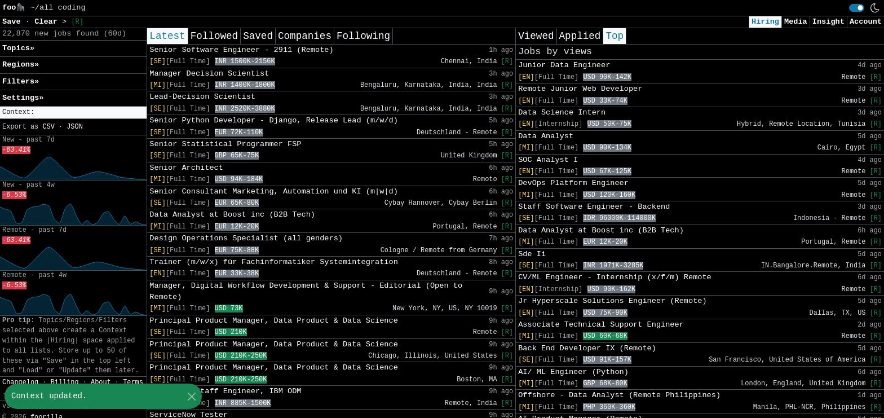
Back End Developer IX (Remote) (587, 348)
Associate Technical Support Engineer (601, 324)
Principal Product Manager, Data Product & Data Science (273, 320)
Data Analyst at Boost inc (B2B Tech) (232, 214)
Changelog (20, 382)
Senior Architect (186, 168)
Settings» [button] (22, 98)
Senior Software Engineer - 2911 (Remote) (241, 50)
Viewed (536, 36)
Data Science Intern (561, 112)
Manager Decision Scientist (209, 73)
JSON (75, 127)
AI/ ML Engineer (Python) (573, 372)
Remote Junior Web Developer (580, 89)
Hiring (765, 21)
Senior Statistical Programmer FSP (225, 144)
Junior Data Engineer (564, 65)
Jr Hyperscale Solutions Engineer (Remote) (612, 301)
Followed (214, 36)
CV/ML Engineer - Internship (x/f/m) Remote (614, 277)
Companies (305, 36)
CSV (48, 127)
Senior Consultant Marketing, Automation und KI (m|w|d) (273, 191)
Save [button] (13, 21)
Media (795, 21)
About (101, 382)
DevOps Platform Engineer (573, 183)
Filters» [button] (20, 81)
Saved (258, 36)
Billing (65, 382)
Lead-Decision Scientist (202, 97)
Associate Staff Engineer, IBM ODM (225, 391)
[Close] (191, 396)
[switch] (856, 8)
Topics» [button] (18, 48)
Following (363, 36)
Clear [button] (48, 21)
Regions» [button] (20, 64)
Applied (580, 36)
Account (866, 21)
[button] (73, 112)
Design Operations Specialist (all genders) (246, 238)
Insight (828, 21)
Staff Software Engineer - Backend (594, 207)
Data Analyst (545, 136)
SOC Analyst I (548, 160)
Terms (133, 382)
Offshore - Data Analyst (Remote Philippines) (619, 395)
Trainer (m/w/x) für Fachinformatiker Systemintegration (273, 262)
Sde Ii (532, 254)
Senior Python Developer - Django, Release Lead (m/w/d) (273, 120)
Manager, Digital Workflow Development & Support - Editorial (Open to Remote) (305, 291)
